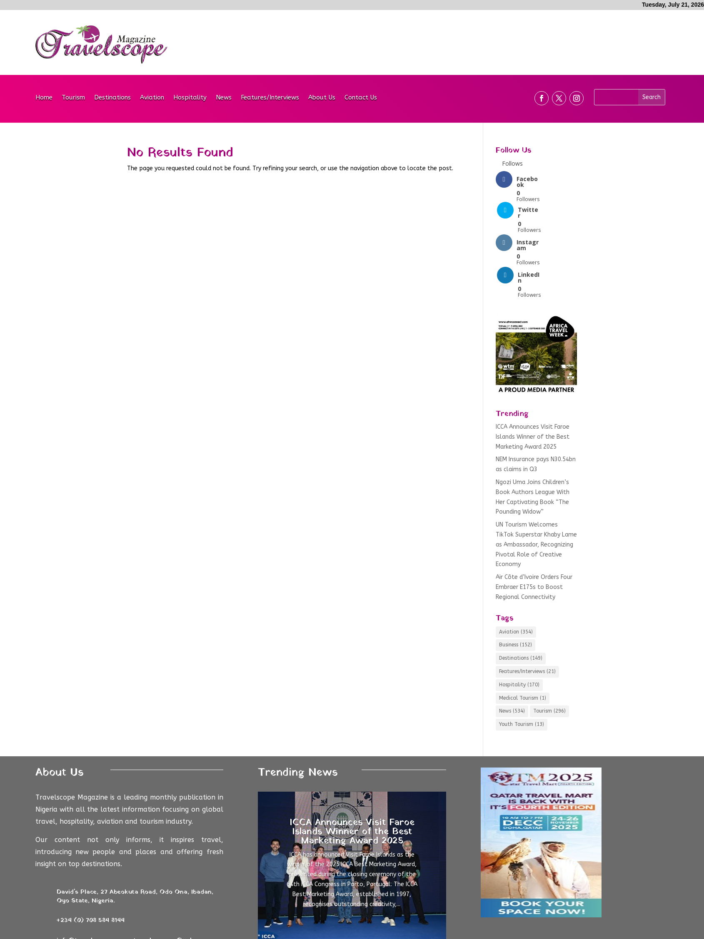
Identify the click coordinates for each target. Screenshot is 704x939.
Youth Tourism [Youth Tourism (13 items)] (521, 661)
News (224, 97)
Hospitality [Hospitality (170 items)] (519, 621)
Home (43, 97)
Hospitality (190, 97)
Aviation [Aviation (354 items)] (516, 568)
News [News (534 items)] (512, 648)
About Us (321, 97)
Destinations (112, 97)
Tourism (73, 97)
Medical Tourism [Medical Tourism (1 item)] (522, 634)
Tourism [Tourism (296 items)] (549, 648)
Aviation (152, 97)
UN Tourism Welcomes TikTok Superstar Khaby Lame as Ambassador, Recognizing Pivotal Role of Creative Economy (536, 481)
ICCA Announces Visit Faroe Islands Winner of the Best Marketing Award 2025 (532, 373)
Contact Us (361, 97)
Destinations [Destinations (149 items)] (520, 595)
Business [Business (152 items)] (515, 581)
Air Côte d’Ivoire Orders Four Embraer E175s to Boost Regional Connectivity (534, 523)
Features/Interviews (270, 97)
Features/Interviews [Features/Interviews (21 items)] (527, 608)
